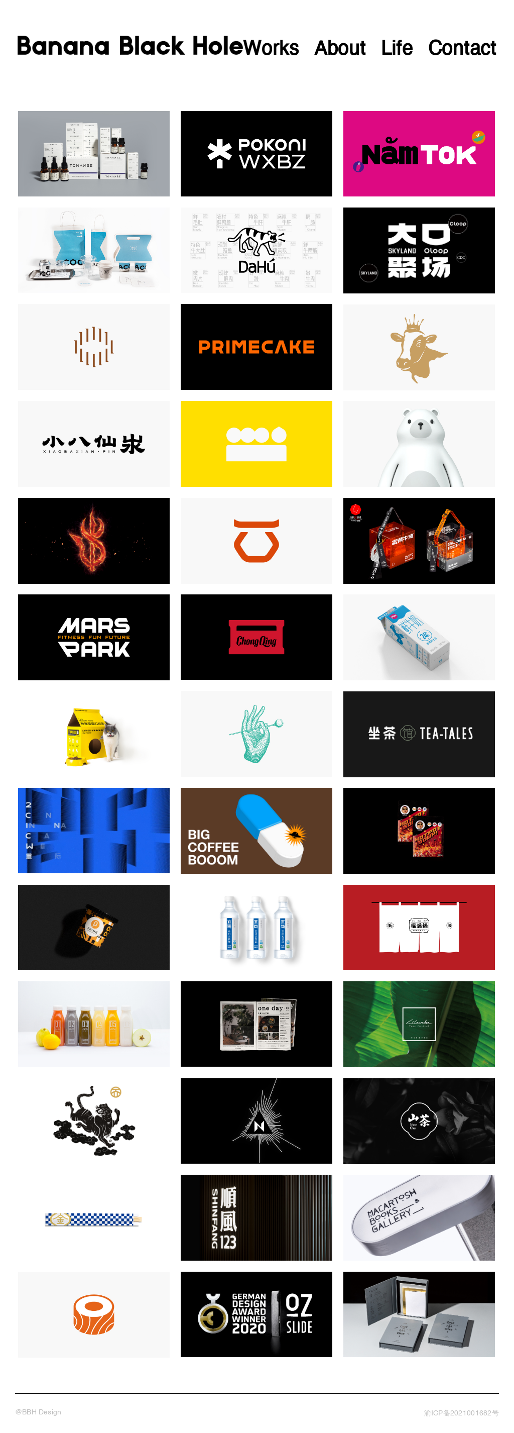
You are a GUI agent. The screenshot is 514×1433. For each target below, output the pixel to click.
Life (397, 49)
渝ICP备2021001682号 (461, 1413)
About (340, 49)
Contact (462, 49)
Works (271, 49)
